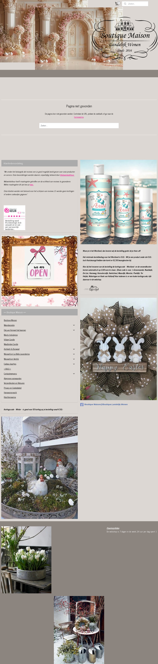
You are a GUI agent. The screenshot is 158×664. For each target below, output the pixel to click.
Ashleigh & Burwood (39, 330)
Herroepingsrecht (10, 373)
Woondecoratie (39, 306)
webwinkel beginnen (87, 658)
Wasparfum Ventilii (39, 340)
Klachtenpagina (10, 378)
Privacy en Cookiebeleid (12, 369)
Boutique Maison (10, 301)
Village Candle (9, 320)
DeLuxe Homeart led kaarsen (39, 311)
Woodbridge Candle (11, 325)
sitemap (74, 658)
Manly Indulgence (11, 316)
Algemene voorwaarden (12, 359)
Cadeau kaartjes (39, 345)
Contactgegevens (39, 354)
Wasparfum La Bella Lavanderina (39, 335)
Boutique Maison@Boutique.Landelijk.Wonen (104, 386)
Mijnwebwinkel (108, 658)
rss (78, 658)
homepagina (79, 98)
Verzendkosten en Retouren (14, 364)
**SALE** (7, 350)
